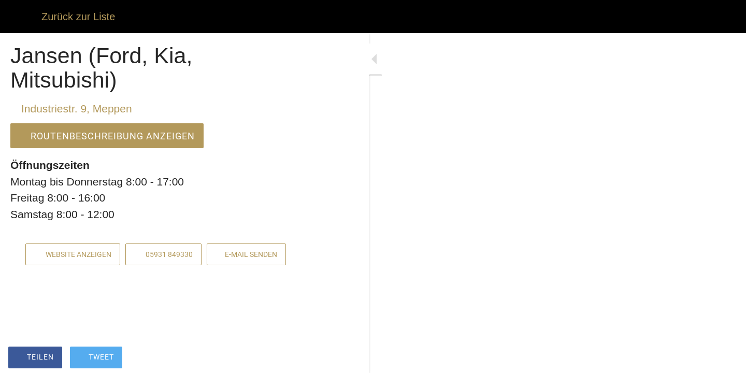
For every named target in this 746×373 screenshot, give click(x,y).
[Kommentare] (290, 358)
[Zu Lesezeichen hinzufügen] (265, 358)
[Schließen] (21, 16)
